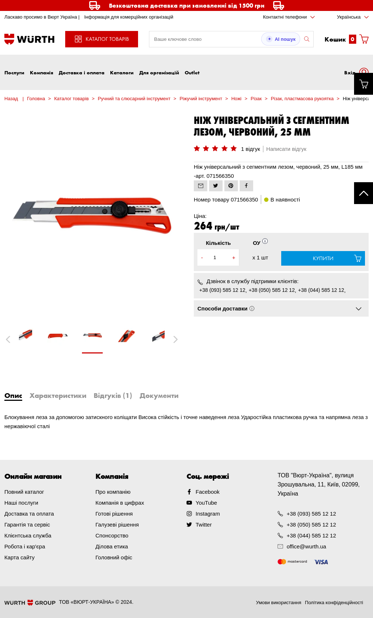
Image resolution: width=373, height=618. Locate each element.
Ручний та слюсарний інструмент (134, 98)
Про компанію (112, 492)
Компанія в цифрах (119, 503)
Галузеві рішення (117, 524)
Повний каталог (24, 492)
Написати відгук (286, 149)
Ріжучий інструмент (201, 98)
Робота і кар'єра (24, 546)
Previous (16, 339)
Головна (36, 98)
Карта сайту (19, 557)
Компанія (41, 72)
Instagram (208, 514)
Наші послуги (21, 503)
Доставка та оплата (29, 514)
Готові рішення (114, 514)
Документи (159, 395)
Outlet (192, 72)
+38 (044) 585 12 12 (321, 290)
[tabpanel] (92, 339)
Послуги (14, 72)
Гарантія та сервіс (27, 524)
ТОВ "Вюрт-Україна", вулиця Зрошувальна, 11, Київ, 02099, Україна (319, 484)
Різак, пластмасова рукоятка (302, 98)
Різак (256, 98)
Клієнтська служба (27, 535)
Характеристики (58, 395)
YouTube (206, 503)
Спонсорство (111, 535)
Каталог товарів (71, 98)
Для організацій (159, 72)
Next (172, 339)
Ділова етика (111, 546)
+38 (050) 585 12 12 (272, 290)
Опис (13, 395)
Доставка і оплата (82, 72)
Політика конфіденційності (334, 602)
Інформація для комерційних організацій (128, 17)
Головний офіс (113, 557)
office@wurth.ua (306, 546)
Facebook (208, 492)
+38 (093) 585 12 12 (222, 290)
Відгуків (113, 395)
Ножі (236, 98)
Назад (11, 98)
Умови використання (278, 602)
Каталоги (122, 72)
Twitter (204, 524)
